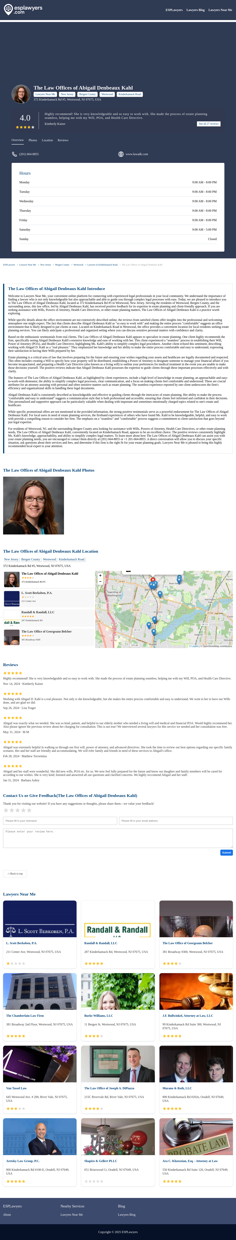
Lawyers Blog (196, 10)
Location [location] (47, 140)
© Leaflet (194, 646)
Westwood (107, 94)
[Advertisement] (118, 49)
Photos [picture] (33, 140)
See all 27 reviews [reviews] (209, 123)
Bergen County (87, 94)
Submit (226, 852)
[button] (153, 586)
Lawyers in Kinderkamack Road (102, 264)
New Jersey (67, 94)
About (7, 1214)
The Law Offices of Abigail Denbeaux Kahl (142, 264)
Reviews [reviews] (63, 140)
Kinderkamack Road (130, 94)
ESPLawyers (174, 10)
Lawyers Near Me (220, 10)
